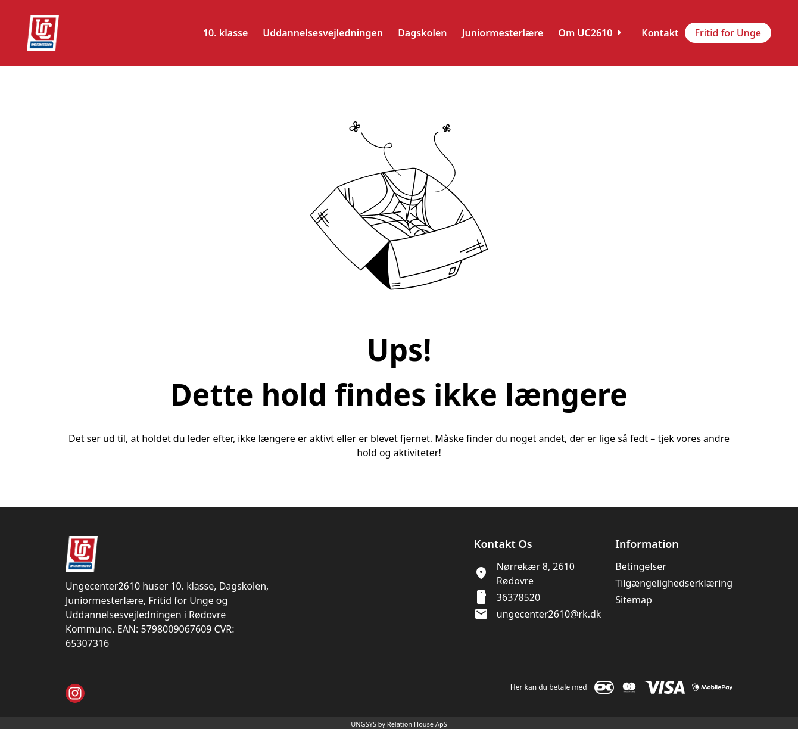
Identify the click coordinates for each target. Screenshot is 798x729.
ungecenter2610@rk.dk (549, 614)
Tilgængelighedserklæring (673, 583)
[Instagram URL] (75, 693)
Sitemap (633, 599)
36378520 (518, 597)
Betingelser (640, 566)
